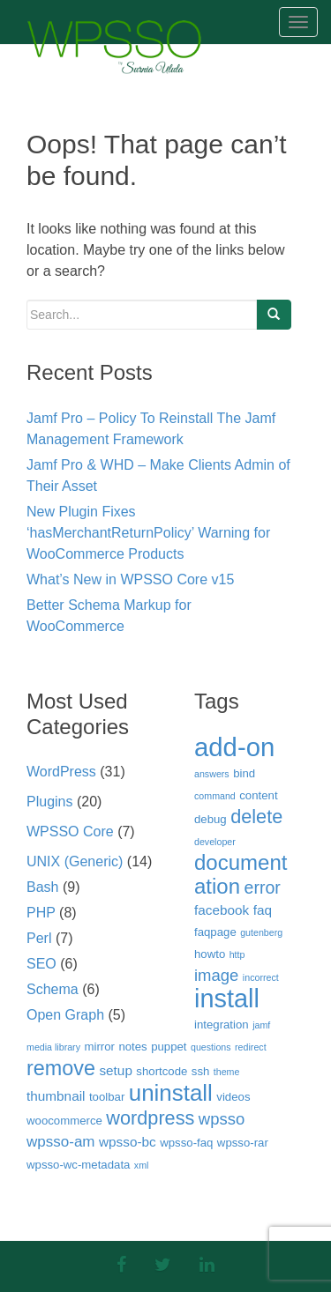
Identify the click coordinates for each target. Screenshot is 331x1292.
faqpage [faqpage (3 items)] (215, 932)
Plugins (49, 801)
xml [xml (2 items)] (141, 1165)
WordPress (61, 771)
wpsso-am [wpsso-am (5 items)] (60, 1141)
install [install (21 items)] (227, 998)
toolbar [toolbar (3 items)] (106, 1096)
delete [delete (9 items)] (256, 817)
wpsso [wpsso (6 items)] (221, 1119)
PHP (41, 912)
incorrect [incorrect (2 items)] (261, 977)
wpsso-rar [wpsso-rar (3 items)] (242, 1142)
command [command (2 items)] (215, 796)
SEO (41, 963)
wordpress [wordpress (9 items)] (150, 1118)
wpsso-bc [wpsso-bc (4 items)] (127, 1141)
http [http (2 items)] (237, 954)
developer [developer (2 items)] (215, 841)
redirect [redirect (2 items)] (251, 1047)
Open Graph (65, 1014)
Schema (52, 989)
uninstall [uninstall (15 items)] (171, 1092)
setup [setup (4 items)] (115, 1070)
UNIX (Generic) (74, 861)
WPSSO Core (70, 831)
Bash (42, 887)
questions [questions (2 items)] (211, 1047)
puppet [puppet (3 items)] (168, 1046)
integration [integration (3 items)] (221, 1024)
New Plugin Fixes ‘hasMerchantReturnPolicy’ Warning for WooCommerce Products (148, 532)
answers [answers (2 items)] (211, 774)
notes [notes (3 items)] (132, 1046)
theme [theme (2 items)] (227, 1071)
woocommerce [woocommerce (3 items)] (64, 1120)
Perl (38, 938)
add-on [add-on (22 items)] (234, 746)
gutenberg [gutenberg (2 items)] (261, 932)
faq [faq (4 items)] (262, 909)
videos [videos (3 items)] (233, 1096)
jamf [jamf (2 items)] (261, 1025)
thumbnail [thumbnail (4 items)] (55, 1095)
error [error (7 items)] (262, 887)
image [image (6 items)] (216, 975)
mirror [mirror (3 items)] (99, 1046)
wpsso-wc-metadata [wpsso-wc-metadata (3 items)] (78, 1164)
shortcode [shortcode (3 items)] (161, 1071)
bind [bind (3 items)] (244, 773)
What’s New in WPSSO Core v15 (130, 579)
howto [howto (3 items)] (209, 954)
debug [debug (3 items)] (210, 819)
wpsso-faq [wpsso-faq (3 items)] (186, 1142)
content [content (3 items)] (258, 795)
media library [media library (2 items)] (53, 1047)
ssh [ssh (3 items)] (201, 1071)
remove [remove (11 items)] (60, 1068)
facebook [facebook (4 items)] (221, 909)
